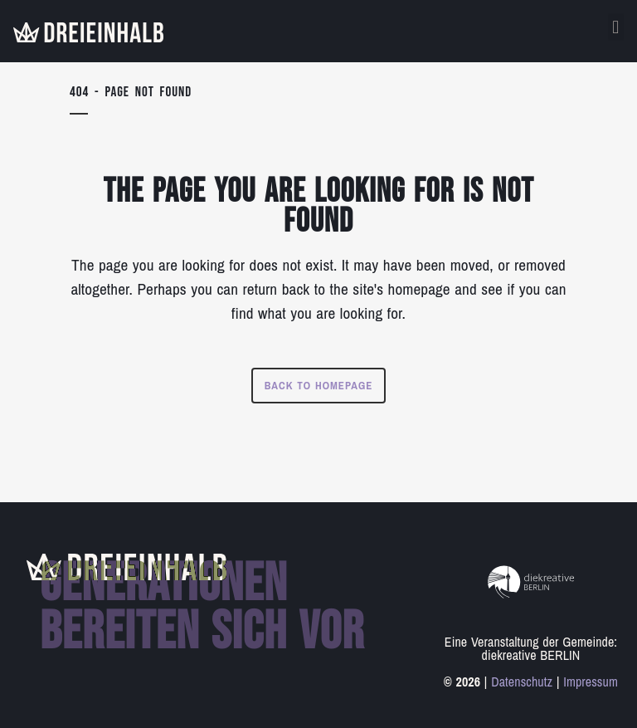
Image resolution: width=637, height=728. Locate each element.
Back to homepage (319, 386)
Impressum (590, 681)
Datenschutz (521, 681)
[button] (616, 27)
